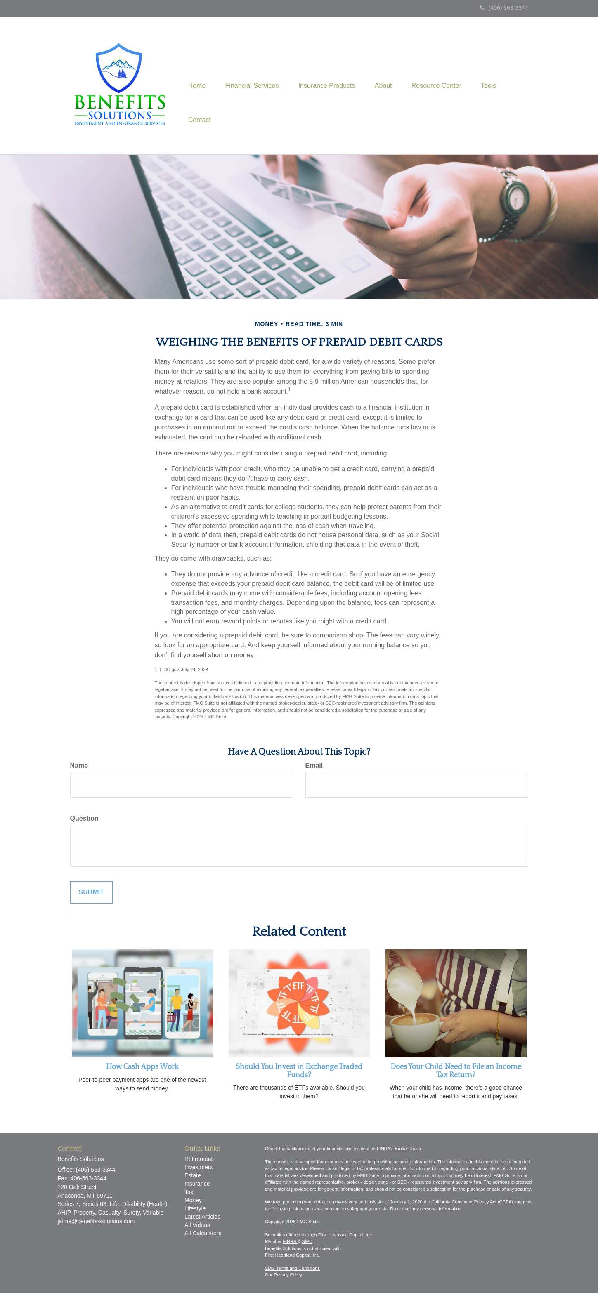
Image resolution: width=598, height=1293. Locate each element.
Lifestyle (195, 1208)
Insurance (197, 1183)
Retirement (198, 1159)
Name (79, 765)
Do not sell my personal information (425, 1208)
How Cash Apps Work (142, 1067)
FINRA (290, 1241)
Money (193, 1200)
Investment (198, 1167)
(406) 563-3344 (504, 8)
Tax (189, 1192)
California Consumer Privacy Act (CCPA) (472, 1201)
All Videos (197, 1225)
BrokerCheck (408, 1148)
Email (314, 765)
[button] (254, 68)
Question (84, 818)
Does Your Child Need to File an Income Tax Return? (455, 1071)
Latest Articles (202, 1216)
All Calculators (202, 1233)
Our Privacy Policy (283, 1274)
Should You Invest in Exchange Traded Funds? (299, 1071)
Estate (192, 1175)
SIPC (307, 1241)
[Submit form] (91, 892)
